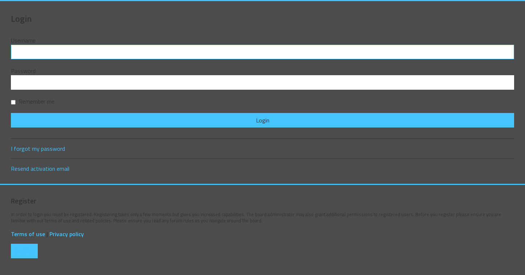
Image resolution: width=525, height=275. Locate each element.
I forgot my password (38, 148)
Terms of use (28, 234)
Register (24, 251)
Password (23, 70)
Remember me (32, 101)
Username (23, 40)
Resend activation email (40, 168)
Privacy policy (66, 234)
